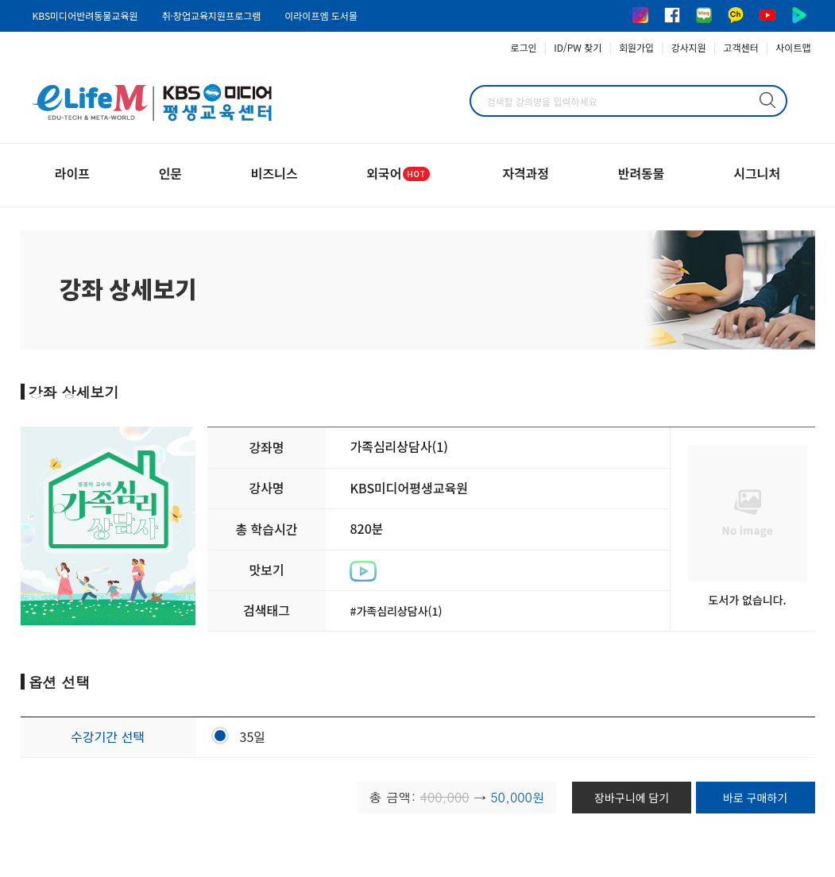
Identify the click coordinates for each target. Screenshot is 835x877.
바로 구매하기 (755, 798)
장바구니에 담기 (631, 798)
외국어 (399, 173)
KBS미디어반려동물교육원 (85, 15)
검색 (767, 100)
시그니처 (756, 173)
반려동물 (641, 173)
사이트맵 (792, 47)
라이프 (72, 173)
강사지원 (688, 47)
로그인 (524, 47)
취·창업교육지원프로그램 (211, 15)
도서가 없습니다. (747, 600)
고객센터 (741, 47)
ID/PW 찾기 (577, 47)
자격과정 (525, 173)
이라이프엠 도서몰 (321, 15)
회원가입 (636, 47)
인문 (170, 173)
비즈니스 (274, 173)
